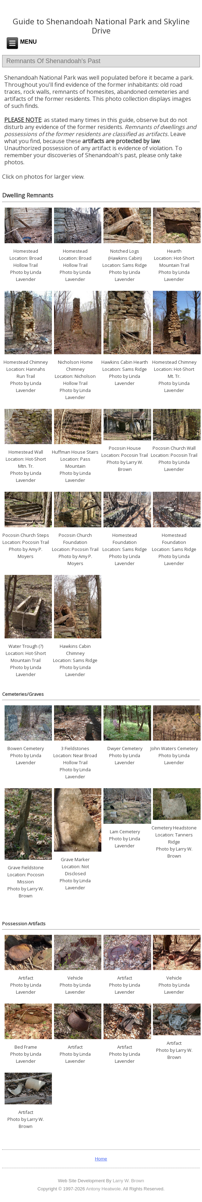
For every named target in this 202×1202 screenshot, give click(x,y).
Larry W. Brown (128, 1180)
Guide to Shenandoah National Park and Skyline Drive (101, 26)
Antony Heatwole (103, 1188)
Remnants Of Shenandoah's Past (53, 61)
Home (101, 1158)
